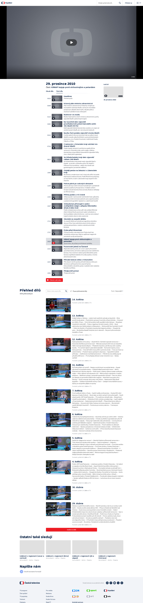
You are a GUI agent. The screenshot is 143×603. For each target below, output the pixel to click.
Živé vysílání (23, 593)
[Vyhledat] (66, 291)
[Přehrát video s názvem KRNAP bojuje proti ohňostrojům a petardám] (71, 42)
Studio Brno (49, 596)
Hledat (119, 3)
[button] (71, 42)
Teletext (22, 599)
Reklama (49, 593)
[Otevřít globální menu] (139, 3)
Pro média (49, 590)
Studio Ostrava (50, 599)
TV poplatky (23, 596)
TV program (23, 590)
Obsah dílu (49, 91)
